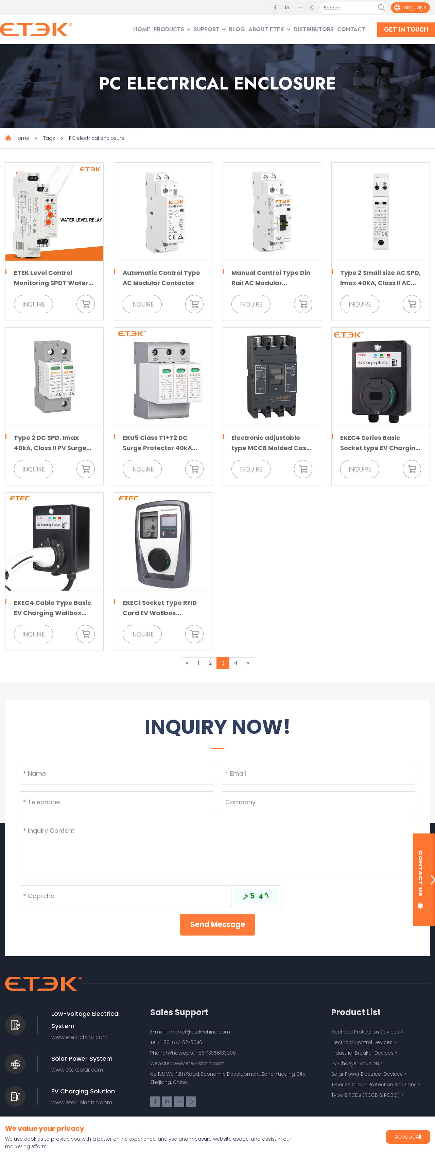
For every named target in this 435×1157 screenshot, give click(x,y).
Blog (237, 29)
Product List (356, 1012)
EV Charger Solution (355, 1063)
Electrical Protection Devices (365, 1031)
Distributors (314, 29)
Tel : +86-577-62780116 (176, 1042)
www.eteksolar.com (77, 1070)
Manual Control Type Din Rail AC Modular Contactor (270, 282)
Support (207, 29)
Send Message (217, 924)
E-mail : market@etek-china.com (190, 1031)
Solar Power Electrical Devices (367, 1074)
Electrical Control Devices (362, 1042)
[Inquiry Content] (217, 849)
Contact (351, 29)
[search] (381, 8)
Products (169, 29)
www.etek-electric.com (81, 1102)
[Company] (318, 802)
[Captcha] (125, 896)
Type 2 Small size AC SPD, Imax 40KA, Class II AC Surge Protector (380, 282)
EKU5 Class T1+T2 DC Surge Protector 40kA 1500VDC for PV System (160, 447)
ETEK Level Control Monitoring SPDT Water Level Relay (51, 282)
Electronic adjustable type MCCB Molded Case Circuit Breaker (270, 447)
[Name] (116, 773)
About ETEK (266, 29)
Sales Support (179, 1012)
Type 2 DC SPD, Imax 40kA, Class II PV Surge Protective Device (50, 447)
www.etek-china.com (79, 1037)
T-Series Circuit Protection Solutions (374, 1084)
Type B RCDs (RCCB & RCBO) (365, 1095)
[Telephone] (116, 802)
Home (141, 29)
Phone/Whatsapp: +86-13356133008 (193, 1052)
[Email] (318, 773)
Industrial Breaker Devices (362, 1052)
